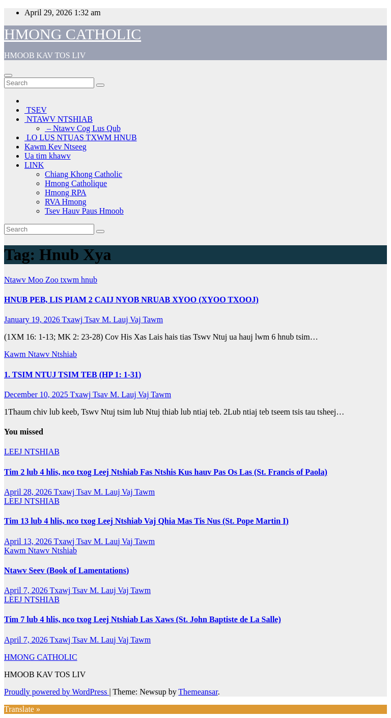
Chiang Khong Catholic (83, 174)
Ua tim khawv (47, 155)
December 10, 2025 (37, 394)
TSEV (35, 110)
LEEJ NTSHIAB (32, 451)
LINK (34, 165)
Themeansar (197, 691)
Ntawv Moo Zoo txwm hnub (50, 279)
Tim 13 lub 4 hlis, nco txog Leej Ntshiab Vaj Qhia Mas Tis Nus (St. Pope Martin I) (146, 521)
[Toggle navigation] (8, 75)
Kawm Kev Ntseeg (55, 146)
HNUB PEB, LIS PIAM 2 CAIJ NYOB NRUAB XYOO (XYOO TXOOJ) (131, 299)
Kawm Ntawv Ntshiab (40, 354)
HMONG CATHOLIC (72, 33)
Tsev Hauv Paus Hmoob (84, 211)
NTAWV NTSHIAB (58, 119)
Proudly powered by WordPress (56, 691)
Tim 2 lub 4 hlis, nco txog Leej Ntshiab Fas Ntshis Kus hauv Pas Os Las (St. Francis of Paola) (165, 472)
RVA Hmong (66, 201)
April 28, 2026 (28, 492)
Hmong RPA (66, 192)
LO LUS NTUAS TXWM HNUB (80, 137)
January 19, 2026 (33, 319)
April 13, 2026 (28, 541)
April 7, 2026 (26, 590)
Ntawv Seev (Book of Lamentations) (66, 570)
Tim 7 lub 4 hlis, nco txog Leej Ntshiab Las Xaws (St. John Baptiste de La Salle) (142, 619)
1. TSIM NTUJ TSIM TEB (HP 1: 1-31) (72, 374)
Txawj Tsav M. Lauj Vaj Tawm (112, 319)
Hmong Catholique (76, 183)
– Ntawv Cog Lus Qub (83, 128)
